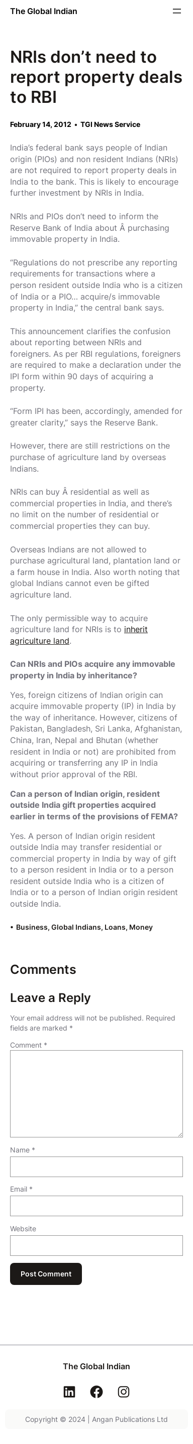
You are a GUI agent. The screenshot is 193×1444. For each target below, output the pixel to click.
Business (32, 927)
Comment (28, 1045)
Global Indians (76, 927)
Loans (115, 927)
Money (141, 927)
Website (23, 1228)
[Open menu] (177, 11)
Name (22, 1149)
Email (21, 1189)
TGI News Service (110, 124)
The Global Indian (43, 11)
